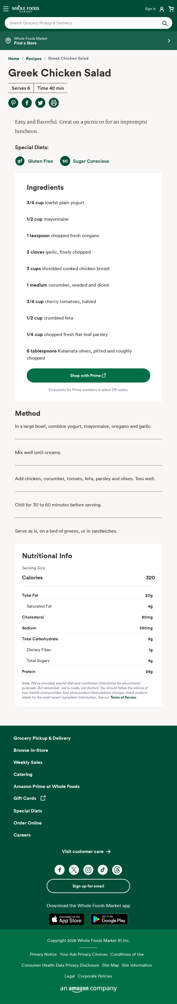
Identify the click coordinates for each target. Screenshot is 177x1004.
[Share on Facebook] (27, 103)
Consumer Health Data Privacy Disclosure (60, 965)
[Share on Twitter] (40, 103)
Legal (70, 976)
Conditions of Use (127, 954)
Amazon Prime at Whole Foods (47, 786)
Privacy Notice (43, 954)
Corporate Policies (95, 976)
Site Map (110, 965)
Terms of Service (123, 697)
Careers (22, 835)
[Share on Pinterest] (13, 103)
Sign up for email (88, 886)
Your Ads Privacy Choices (83, 954)
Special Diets (28, 810)
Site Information (137, 965)
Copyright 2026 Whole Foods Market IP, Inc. (88, 940)
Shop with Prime (88, 375)
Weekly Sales (28, 762)
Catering (23, 774)
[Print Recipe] (54, 103)
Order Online (28, 823)
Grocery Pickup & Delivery (42, 738)
